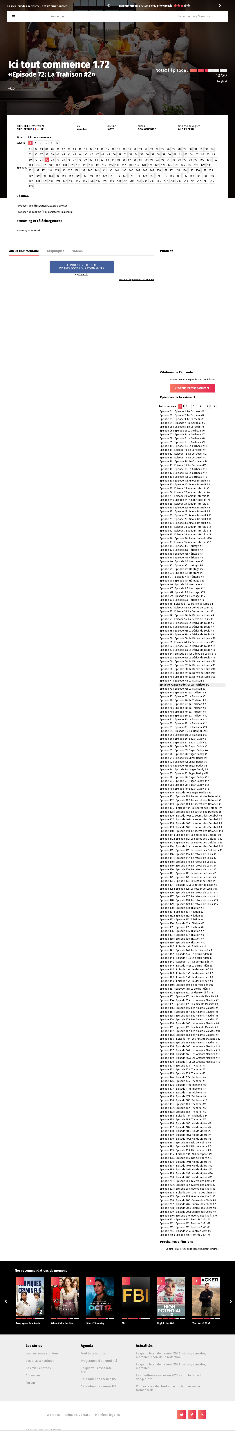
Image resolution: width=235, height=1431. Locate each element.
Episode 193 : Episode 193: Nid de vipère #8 (185, 1150)
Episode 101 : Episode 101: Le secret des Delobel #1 (190, 796)
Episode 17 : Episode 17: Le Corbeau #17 (183, 473)
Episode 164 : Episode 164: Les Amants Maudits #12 (190, 1038)
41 (63, 154)
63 (186, 154)
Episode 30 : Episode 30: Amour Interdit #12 (185, 523)
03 (41, 149)
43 (74, 154)
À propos (53, 1415)
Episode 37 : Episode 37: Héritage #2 (181, 549)
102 (215, 159)
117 (124, 165)
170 (105, 175)
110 (78, 165)
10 (80, 149)
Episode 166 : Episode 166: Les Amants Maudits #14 (190, 1046)
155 (191, 170)
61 (174, 154)
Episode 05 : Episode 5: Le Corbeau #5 (182, 426)
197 (98, 181)
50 (114, 154)
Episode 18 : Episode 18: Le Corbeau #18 (183, 476)
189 (44, 181)
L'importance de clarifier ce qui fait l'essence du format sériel (170, 1388)
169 (98, 175)
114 (104, 165)
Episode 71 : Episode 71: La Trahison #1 (182, 680)
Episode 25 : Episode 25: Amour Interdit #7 (185, 503)
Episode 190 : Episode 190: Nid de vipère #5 (185, 1138)
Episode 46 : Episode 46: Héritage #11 (182, 584)
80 (90, 159)
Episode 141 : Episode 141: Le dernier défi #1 (186, 950)
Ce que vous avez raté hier (96, 1369)
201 (125, 181)
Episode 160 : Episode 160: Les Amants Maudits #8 (189, 1023)
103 (31, 165)
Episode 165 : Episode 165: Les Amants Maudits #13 (190, 1042)
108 (65, 165)
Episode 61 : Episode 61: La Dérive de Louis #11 (187, 642)
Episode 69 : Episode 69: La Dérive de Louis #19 (188, 673)
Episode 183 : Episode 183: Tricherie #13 (183, 1111)
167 (84, 175)
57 (152, 154)
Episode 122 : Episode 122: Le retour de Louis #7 (188, 877)
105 (44, 165)
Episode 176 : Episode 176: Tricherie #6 (183, 1084)
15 (107, 149)
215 (31, 186)
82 (102, 159)
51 (120, 154)
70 (35, 159)
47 (97, 154)
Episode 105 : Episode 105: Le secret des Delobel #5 (190, 811)
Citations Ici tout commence (192, 388)
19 (129, 149)
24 (157, 149)
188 (38, 181)
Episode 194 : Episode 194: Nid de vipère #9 (186, 1154)
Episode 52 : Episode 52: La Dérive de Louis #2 (186, 607)
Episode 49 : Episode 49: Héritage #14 (182, 596)
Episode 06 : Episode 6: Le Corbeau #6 (182, 430)
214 (212, 181)
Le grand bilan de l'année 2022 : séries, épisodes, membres (171, 1366)
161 (44, 175)
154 (184, 170)
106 (51, 165)
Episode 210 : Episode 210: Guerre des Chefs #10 (188, 1215)
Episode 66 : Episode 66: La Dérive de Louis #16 (188, 661)
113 (98, 165)
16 (113, 149)
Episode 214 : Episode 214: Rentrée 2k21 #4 (185, 1231)
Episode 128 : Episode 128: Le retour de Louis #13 (189, 900)
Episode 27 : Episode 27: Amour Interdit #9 (185, 511)
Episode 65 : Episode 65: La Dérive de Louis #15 (187, 657)
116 (117, 165)
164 (64, 175)
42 (69, 154)
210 (186, 181)
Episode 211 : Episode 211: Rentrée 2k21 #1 (185, 1219)
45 (85, 154)
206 (159, 181)
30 (190, 149)
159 (31, 175)
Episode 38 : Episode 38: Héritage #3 (181, 553)
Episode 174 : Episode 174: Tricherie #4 (183, 1077)
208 (172, 181)
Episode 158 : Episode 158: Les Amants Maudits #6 (189, 1015)
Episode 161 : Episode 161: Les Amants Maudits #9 (189, 1027)
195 (85, 181)
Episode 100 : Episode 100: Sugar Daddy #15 (185, 792)
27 (173, 149)
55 (141, 154)
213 (205, 181)
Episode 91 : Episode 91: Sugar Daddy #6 (183, 758)
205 (152, 181)
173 (125, 175)
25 (162, 149)
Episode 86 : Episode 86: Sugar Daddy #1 (183, 738)
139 (83, 170)
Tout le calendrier (93, 1353)
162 (51, 175)
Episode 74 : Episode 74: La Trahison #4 (183, 692)
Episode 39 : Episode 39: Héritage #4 (181, 557)
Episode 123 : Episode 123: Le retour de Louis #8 (188, 881)
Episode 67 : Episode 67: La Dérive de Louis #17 (188, 665)
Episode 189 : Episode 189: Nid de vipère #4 (186, 1134)
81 (96, 159)
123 (163, 165)
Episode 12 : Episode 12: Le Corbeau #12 (183, 453)
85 (118, 159)
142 (103, 170)
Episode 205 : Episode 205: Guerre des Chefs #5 (187, 1196)
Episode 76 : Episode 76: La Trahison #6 (183, 700)
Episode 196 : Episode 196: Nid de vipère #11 (186, 1161)
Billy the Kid (164, 5)
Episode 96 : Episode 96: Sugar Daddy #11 (184, 777)
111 (85, 165)
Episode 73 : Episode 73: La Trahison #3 (182, 688)
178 (158, 175)
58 (158, 154)
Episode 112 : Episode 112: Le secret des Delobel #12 (191, 838)
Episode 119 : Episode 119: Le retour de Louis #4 (188, 865)
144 (117, 170)
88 (135, 159)
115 (111, 165)
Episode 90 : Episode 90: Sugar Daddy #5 (183, 754)
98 (190, 159)
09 (74, 149)
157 (204, 170)
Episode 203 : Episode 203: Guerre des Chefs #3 (187, 1188)
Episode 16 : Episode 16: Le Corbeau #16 (183, 469)
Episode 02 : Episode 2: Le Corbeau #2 (182, 415)
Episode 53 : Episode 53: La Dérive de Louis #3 (186, 611)
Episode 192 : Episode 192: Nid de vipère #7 (185, 1146)
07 (63, 149)
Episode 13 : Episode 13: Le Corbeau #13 (183, 457)
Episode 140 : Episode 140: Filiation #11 (183, 946)
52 (125, 154)
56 (147, 154)
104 (37, 165)
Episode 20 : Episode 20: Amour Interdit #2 (185, 484)
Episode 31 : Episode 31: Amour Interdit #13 (185, 526)
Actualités (144, 1346)
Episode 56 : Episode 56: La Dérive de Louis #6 (187, 623)
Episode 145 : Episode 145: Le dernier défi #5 (186, 965)
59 (163, 154)
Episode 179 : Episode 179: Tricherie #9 (183, 1096)
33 (206, 149)
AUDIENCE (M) (186, 129)
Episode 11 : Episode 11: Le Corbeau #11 (183, 449)
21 (140, 149)
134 (50, 170)
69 (30, 159)
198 (105, 181)
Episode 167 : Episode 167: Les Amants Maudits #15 (190, 1050)
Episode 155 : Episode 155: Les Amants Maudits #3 (189, 1004)
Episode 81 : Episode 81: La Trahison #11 (183, 719)
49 (108, 154)
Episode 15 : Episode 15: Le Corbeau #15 (183, 465)
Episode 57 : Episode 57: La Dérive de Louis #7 (187, 626)
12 (91, 149)
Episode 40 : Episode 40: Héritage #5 (181, 561)
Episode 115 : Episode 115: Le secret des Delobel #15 (191, 850)
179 (165, 175)
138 (77, 170)
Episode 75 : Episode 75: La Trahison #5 (182, 696)
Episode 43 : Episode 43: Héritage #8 (181, 573)
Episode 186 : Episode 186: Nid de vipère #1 (185, 1123)
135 (57, 170)
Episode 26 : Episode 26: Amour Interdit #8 (185, 507)
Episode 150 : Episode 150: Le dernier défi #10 (187, 984)
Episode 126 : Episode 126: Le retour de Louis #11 (189, 892)
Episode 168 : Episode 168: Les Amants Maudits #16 (190, 1054)
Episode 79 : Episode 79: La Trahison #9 (183, 711)
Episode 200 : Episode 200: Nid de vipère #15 (186, 1177)
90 (146, 159)
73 (52, 159)
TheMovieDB (55, 1429)
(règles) (222, 81)
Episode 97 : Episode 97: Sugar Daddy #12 (184, 781)
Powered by (28, 230)
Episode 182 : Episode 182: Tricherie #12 (183, 1108)
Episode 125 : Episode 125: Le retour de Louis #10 (189, 888)
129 (203, 165)
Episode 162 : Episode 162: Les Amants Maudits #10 (190, 1031)
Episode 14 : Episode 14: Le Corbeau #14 (184, 461)
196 (91, 181)
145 (124, 170)
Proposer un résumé (29, 212)
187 (31, 181)
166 (77, 175)
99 (195, 159)
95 (174, 159)
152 (171, 170)
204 (145, 181)
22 (146, 149)
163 (57, 175)
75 (63, 159)
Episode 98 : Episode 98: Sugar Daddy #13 (184, 784)
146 (131, 170)
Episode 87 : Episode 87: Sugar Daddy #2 (183, 742)
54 (136, 154)
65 (197, 154)
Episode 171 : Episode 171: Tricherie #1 (182, 1065)
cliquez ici (83, 274)
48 (102, 154)
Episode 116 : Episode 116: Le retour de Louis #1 (188, 854)
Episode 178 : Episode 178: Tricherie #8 (183, 1092)
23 (151, 149)
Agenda (87, 1346)
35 (30, 154)
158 (211, 170)
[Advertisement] (185, 215)
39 (52, 154)
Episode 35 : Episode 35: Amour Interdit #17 (185, 542)
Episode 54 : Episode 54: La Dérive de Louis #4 (187, 615)
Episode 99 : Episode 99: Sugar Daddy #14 (184, 788)
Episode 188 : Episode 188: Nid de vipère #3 (185, 1131)
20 (135, 149)
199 (112, 181)
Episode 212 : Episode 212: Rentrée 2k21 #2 (185, 1223)
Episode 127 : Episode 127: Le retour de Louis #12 (189, 896)
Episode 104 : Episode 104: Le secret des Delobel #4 (191, 808)
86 (124, 159)
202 (132, 181)
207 (166, 181)
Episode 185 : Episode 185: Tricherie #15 (183, 1119)
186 (212, 175)
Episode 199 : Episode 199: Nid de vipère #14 (186, 1173)
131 (31, 170)
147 (138, 170)
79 (85, 159)
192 (65, 181)
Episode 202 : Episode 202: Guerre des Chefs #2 (187, 1184)
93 (162, 159)
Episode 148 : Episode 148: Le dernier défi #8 (186, 977)
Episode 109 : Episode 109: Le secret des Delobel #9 (191, 827)
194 (78, 181)
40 (57, 154)
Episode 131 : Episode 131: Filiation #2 (181, 911)
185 (205, 175)
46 (91, 154)
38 (47, 154)
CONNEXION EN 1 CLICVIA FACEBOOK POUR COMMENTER (81, 266)
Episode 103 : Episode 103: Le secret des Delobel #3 (190, 804)
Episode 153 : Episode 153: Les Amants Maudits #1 (189, 996)
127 (189, 165)
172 (118, 175)
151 (165, 170)
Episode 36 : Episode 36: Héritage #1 (181, 546)
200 (119, 181)
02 (36, 149)
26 (168, 149)
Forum (30, 1382)
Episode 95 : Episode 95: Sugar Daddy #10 (184, 773)
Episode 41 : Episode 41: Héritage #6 (181, 565)
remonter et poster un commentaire (136, 279)
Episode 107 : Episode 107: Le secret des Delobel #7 (191, 819)
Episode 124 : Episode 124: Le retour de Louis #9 (188, 884)
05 (52, 149)
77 (74, 159)
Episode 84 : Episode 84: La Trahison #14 (184, 731)
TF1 (43, 129)
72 (47, 159)
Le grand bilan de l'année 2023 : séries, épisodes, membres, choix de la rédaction (171, 1355)
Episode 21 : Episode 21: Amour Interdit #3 (184, 488)
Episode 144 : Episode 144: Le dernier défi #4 (187, 961)
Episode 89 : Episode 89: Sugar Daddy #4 (184, 750)
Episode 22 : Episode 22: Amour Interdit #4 (185, 492)
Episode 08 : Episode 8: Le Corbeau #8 (182, 438)
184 (198, 175)
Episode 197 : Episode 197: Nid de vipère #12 (186, 1165)
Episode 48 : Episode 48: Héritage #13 (182, 592)
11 (85, 149)
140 (90, 170)
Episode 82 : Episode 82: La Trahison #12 (183, 723)
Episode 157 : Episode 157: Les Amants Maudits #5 (189, 1011)
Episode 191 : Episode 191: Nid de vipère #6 (185, 1142)
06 (58, 149)
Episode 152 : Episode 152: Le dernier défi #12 (186, 992)
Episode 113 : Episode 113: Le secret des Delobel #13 (191, 842)
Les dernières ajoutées (42, 1353)
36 (36, 154)
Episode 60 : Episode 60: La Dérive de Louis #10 (188, 638)
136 (63, 170)
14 (102, 149)
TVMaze (43, 1429)
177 (151, 175)
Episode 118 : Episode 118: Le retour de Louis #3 (188, 861)
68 (213, 154)
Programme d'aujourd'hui (99, 1360)
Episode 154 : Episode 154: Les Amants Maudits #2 (189, 1000)
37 (41, 154)
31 (195, 149)
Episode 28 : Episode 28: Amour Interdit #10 (185, 515)
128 (196, 165)
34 (212, 149)
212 (199, 181)
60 (169, 154)
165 (71, 175)
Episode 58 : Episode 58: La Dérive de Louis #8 (187, 630)
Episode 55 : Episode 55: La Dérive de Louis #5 (186, 619)
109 (71, 165)
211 (192, 181)
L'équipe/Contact (77, 1415)
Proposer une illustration (32, 205)
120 (144, 165)
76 (68, 159)
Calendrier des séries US (98, 1379)
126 (183, 165)
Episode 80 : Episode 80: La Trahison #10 (183, 715)
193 (71, 181)
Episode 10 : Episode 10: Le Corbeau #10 (183, 446)
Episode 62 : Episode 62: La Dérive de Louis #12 (187, 646)
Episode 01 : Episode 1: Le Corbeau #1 (182, 411)
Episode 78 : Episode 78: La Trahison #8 (183, 708)
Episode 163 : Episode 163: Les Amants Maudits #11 (190, 1034)
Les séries (34, 1346)
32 (201, 149)
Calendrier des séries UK (98, 1386)
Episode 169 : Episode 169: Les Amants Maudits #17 (190, 1058)
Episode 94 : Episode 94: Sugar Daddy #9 (184, 769)
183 (192, 175)
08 (69, 149)
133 (44, 170)
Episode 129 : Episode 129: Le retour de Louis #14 (189, 904)
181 (179, 175)
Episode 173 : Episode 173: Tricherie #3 (182, 1073)
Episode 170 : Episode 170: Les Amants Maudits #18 (190, 1061)
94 (168, 159)
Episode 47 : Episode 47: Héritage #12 (182, 588)
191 (58, 181)
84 (113, 159)
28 (179, 149)
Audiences (33, 1375)
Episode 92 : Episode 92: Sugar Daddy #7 (183, 761)
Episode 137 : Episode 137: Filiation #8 (182, 934)
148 (145, 170)
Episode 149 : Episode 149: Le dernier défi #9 (186, 981)
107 (58, 165)
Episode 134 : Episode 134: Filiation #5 (182, 923)
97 (184, 159)
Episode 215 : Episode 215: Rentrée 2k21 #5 (185, 1234)
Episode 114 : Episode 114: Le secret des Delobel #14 (191, 846)
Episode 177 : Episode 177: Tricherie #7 (183, 1088)
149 (152, 170)
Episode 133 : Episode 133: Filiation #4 (182, 919)
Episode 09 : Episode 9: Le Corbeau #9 (182, 442)
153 (178, 170)
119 (137, 165)
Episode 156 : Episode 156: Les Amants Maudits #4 (189, 1008)
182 (185, 175)
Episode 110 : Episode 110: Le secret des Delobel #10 (191, 831)
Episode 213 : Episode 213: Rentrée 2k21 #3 (185, 1227)
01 (30, 149)
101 (209, 159)
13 (96, 149)
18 (124, 149)
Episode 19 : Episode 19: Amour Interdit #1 (185, 480)
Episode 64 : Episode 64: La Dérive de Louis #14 (188, 653)
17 (118, 149)
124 (170, 165)
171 (111, 175)
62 (180, 154)
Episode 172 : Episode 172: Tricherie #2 (182, 1069)
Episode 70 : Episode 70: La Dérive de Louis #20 (188, 676)
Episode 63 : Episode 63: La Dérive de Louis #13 (187, 649)
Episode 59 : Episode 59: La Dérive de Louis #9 (187, 634)
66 (202, 154)
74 (57, 159)
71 (41, 159)
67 (208, 154)
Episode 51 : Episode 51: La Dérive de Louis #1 (186, 603)
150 (159, 170)
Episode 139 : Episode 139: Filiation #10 (182, 942)
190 (51, 181)
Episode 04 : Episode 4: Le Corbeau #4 (182, 423)
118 (131, 165)
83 (107, 159)
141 (97, 170)
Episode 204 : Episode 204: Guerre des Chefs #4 (188, 1192)
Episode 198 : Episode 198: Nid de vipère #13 (186, 1169)
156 (198, 170)
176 (145, 175)
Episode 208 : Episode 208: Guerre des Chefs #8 (188, 1208)
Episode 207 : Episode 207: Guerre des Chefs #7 (188, 1204)
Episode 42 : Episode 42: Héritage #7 (181, 569)
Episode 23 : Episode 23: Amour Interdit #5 (184, 496)
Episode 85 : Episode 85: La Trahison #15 (183, 734)
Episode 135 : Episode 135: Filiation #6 (182, 927)
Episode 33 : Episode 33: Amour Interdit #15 (185, 534)
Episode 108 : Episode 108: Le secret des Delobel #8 (191, 823)
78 (79, 159)
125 (176, 165)
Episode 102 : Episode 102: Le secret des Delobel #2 (190, 800)
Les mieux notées (38, 1368)
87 (129, 159)
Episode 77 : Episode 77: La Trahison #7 (183, 704)
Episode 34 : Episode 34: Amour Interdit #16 (186, 538)
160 (37, 175)
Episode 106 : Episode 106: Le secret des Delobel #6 (191, 815)
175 (138, 175)
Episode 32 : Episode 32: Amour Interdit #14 (185, 530)
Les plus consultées (40, 1360)
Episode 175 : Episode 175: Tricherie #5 (182, 1081)
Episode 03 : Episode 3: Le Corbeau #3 (182, 419)
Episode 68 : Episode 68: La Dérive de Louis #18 (188, 669)
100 (202, 159)
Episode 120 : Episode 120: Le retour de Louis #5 (188, 869)
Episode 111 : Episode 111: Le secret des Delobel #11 (191, 834)
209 (179, 181)
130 (209, 165)
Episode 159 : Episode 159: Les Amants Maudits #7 (189, 1019)
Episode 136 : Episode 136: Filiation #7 (182, 931)
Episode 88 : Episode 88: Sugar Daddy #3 (183, 746)
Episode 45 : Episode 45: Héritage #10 (182, 580)
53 (130, 154)
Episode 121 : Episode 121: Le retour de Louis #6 (188, 873)
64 (191, 154)
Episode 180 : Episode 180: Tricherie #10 (183, 1100)
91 (151, 159)
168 (91, 175)
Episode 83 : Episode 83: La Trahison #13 (183, 727)
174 (131, 175)
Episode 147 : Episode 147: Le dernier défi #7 (186, 973)
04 (46, 149)
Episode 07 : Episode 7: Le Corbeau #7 (182, 434)
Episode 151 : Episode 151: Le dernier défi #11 (186, 988)
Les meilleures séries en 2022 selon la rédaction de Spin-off (170, 1377)
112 (91, 165)
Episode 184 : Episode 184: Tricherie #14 (184, 1115)
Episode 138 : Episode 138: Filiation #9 (182, 938)
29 (184, 149)
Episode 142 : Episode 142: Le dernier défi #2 (186, 954)
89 (140, 159)
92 (157, 159)
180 (172, 175)
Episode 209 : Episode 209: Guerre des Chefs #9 (188, 1211)
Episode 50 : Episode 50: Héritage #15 (182, 599)
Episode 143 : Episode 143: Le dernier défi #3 (186, 958)
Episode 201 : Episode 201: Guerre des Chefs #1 (187, 1181)
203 (139, 181)
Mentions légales (107, 1415)
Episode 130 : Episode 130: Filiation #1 (182, 908)
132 (37, 170)
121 (150, 165)
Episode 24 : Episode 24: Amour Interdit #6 (185, 499)
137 (70, 170)
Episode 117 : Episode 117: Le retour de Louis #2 (188, 858)
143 (110, 170)
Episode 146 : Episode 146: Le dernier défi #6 (186, 969)
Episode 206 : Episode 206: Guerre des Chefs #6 (188, 1200)
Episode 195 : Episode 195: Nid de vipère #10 (186, 1158)
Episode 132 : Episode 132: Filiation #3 (181, 915)
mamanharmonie (129, 5)
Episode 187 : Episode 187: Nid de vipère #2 (185, 1127)
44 (80, 154)
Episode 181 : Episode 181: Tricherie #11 (183, 1104)
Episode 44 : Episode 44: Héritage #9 (182, 576)
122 (157, 165)
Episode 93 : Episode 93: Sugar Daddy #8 (183, 765)
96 (179, 159)
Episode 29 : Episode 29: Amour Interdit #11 (185, 519)
